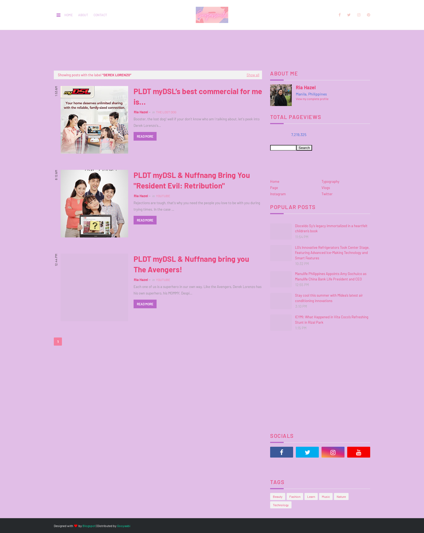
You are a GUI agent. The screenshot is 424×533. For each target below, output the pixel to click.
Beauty (278, 496)
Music (326, 496)
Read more (145, 136)
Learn (311, 496)
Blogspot (88, 526)
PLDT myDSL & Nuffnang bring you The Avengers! (191, 264)
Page (274, 188)
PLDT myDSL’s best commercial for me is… (198, 96)
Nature (341, 496)
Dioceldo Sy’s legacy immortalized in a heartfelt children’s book (331, 228)
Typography (330, 181)
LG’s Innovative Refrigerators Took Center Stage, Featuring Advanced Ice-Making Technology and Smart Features (332, 252)
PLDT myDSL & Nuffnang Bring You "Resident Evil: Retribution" (192, 180)
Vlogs (326, 188)
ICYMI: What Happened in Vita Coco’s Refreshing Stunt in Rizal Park (331, 320)
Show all (253, 75)
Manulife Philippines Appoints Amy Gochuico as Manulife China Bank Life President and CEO (330, 276)
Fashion (294, 496)
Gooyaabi (123, 526)
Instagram (278, 194)
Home (68, 15)
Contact (100, 15)
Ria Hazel (141, 112)
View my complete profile (312, 99)
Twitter (327, 194)
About (83, 15)
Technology (281, 505)
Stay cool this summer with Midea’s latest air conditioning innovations (329, 298)
